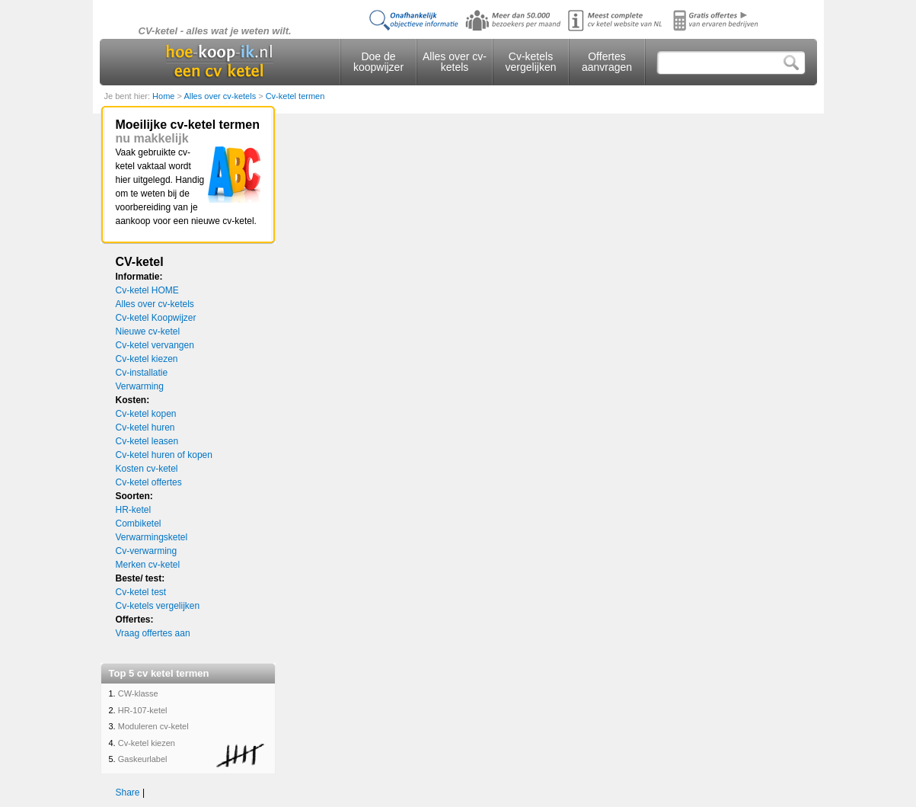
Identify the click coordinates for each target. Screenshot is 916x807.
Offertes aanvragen (607, 61)
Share (128, 792)
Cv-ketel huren (145, 427)
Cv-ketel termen (295, 96)
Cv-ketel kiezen (147, 359)
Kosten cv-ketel (147, 468)
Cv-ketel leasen (147, 441)
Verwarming (140, 386)
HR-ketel (134, 509)
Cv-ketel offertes (149, 482)
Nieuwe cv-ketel (148, 331)
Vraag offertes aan (153, 633)
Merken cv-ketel (148, 564)
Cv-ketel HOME (147, 290)
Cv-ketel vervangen (155, 345)
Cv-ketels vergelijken (531, 61)
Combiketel (138, 523)
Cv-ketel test (141, 592)
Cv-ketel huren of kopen (164, 455)
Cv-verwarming (146, 551)
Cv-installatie (142, 372)
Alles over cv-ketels (455, 61)
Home (164, 96)
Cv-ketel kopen (146, 413)
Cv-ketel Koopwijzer (156, 317)
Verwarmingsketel (152, 537)
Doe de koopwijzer (378, 61)
